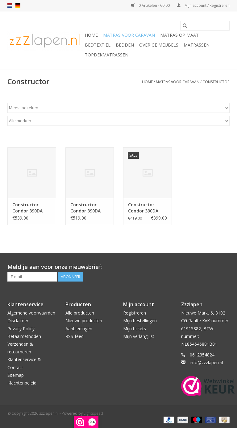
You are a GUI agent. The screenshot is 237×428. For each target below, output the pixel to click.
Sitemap (15, 375)
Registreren (134, 313)
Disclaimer (17, 320)
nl (9, 5)
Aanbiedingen (78, 328)
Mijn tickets (134, 328)
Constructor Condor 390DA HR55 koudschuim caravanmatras (31, 208)
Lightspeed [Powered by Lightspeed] (93, 413)
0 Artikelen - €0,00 (151, 5)
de (17, 5)
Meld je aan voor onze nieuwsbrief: (54, 267)
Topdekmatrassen (106, 55)
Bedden (125, 45)
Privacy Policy (21, 328)
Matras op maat (179, 35)
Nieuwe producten (83, 320)
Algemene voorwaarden (31, 313)
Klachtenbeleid (21, 383)
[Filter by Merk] (118, 121)
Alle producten (79, 313)
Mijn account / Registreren (203, 5)
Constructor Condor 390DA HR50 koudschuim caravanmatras (89, 208)
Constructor (216, 81)
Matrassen (197, 45)
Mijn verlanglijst (138, 336)
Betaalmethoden (24, 336)
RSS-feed (74, 336)
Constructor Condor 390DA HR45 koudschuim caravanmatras (147, 208)
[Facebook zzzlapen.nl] (225, 267)
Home (91, 35)
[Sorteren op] (118, 108)
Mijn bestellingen (140, 320)
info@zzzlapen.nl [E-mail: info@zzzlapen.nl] (206, 362)
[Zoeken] (205, 26)
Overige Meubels (158, 45)
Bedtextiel (97, 45)
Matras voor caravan (129, 35)
